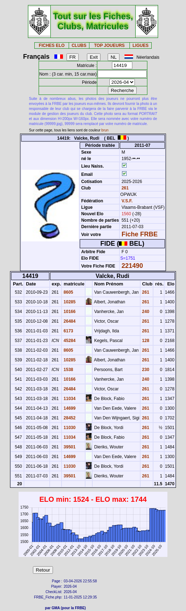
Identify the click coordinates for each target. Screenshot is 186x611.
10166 (68, 311)
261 (124, 188)
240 (145, 311)
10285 (68, 301)
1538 (67, 369)
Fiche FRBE (140, 234)
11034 (68, 398)
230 (145, 369)
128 (145, 340)
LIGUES (140, 45)
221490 (132, 265)
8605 (67, 292)
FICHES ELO (52, 45)
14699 (68, 408)
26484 (68, 321)
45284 (68, 340)
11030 (68, 427)
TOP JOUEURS (109, 45)
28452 (68, 417)
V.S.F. (127, 200)
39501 (68, 446)
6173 (67, 330)
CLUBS (79, 45)
